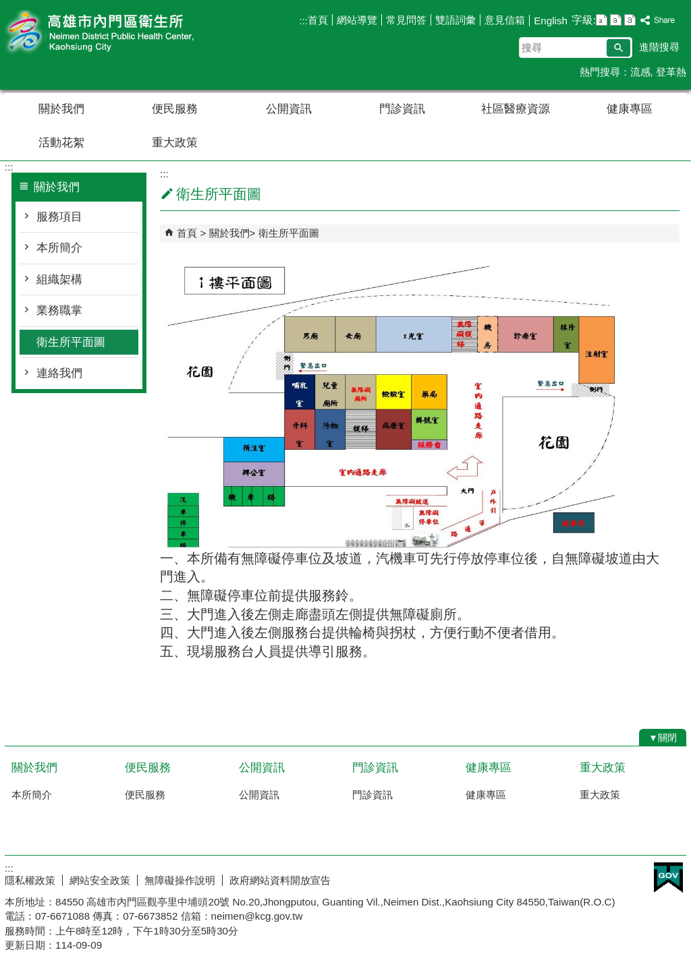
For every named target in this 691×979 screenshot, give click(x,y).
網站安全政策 (100, 880)
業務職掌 (59, 310)
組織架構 (59, 279)
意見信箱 (505, 20)
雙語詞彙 (455, 20)
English (551, 20)
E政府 (668, 877)
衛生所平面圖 (70, 342)
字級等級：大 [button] (630, 20)
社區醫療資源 (515, 108)
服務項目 (59, 216)
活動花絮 (61, 142)
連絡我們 (59, 373)
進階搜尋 (659, 47)
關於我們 (61, 108)
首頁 (318, 20)
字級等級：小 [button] (601, 20)
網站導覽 (357, 20)
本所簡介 (59, 247)
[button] (618, 48)
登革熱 (671, 72)
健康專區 (630, 108)
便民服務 (175, 108)
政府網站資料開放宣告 (280, 880)
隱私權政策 (30, 880)
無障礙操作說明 (179, 880)
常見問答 (406, 20)
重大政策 (175, 142)
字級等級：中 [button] (615, 19)
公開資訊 (289, 108)
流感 (640, 72)
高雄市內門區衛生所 (119, 32)
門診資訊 (402, 108)
